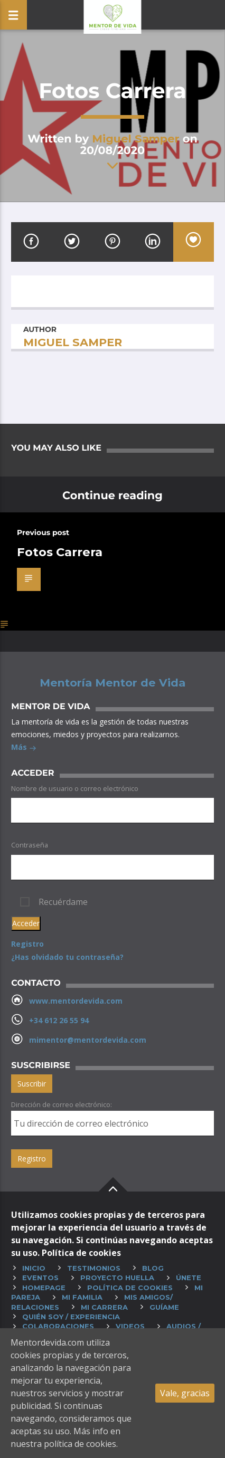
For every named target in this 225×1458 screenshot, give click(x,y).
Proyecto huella (117, 1277)
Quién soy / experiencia (71, 1316)
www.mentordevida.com (76, 1001)
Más (23, 748)
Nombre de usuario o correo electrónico (74, 788)
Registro (27, 944)
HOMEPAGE (43, 1287)
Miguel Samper (136, 138)
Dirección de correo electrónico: (61, 1104)
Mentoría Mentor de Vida (112, 683)
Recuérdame (63, 902)
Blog (153, 1268)
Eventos (40, 1277)
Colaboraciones (58, 1326)
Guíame (164, 1307)
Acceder (26, 923)
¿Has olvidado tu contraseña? (67, 957)
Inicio (33, 1268)
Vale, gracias (185, 1393)
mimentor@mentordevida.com (87, 1040)
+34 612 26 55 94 (59, 1020)
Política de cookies (130, 1287)
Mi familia (82, 1297)
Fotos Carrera (59, 552)
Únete (188, 1277)
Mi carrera (104, 1307)
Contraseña (29, 845)
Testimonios (93, 1268)
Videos (130, 1326)
